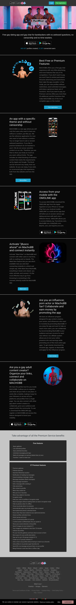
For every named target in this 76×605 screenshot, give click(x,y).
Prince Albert (39, 574)
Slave (40, 572)
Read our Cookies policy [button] (47, 602)
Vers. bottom (36, 580)
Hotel (28, 576)
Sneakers (54, 570)
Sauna (41, 576)
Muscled (46, 570)
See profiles (23, 180)
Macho (32, 570)
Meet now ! (23, 289)
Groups (38, 586)
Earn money (52, 356)
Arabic (18, 568)
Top (58, 578)
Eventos (31, 586)
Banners (44, 586)
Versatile (28, 580)
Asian (46, 568)
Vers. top (20, 580)
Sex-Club (35, 576)
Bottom (44, 580)
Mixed (35, 568)
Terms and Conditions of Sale (21, 590)
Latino (41, 568)
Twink (26, 570)
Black (29, 568)
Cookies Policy (46, 590)
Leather (17, 574)
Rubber (23, 574)
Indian (52, 568)
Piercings (31, 574)
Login (51, 3)
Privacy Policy (36, 590)
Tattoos (48, 574)
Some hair (18, 578)
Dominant (18, 572)
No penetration (54, 580)
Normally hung (33, 578)
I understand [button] (67, 602)
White (24, 568)
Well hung (43, 578)
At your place (20, 576)
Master (35, 572)
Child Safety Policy (57, 590)
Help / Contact (38, 592)
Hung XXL (51, 578)
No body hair (54, 576)
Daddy (52, 572)
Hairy (25, 578)
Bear (57, 572)
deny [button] (59, 602)
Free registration (60, 3)
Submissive (27, 572)
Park (46, 576)
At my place (56, 574)
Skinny (46, 572)
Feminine (39, 570)
